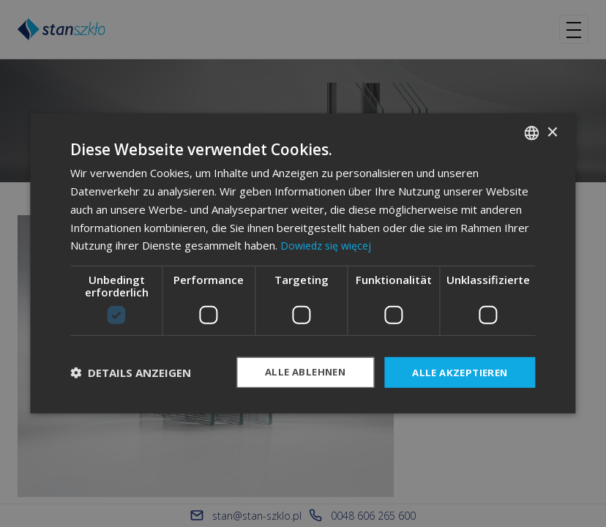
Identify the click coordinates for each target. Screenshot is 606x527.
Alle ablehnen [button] (295, 372)
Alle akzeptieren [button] (456, 372)
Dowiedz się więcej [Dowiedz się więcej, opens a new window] (328, 244)
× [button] (552, 131)
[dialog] (303, 263)
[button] (130, 372)
